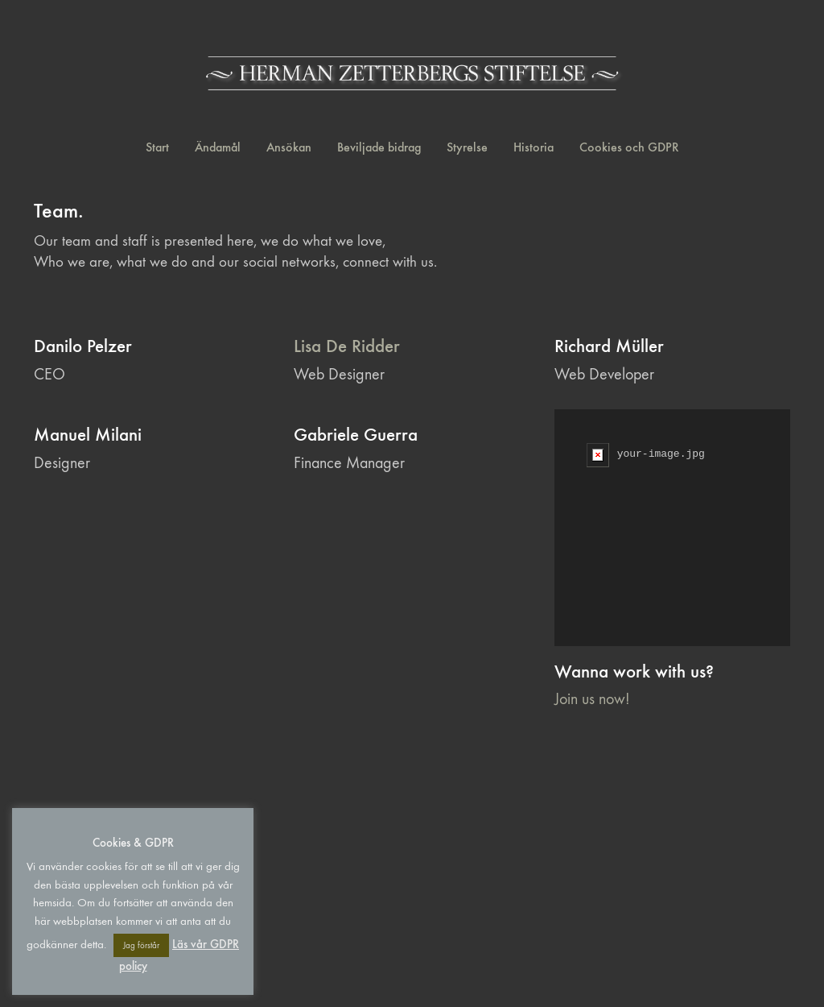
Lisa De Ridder (347, 346)
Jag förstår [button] (141, 945)
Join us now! (592, 699)
